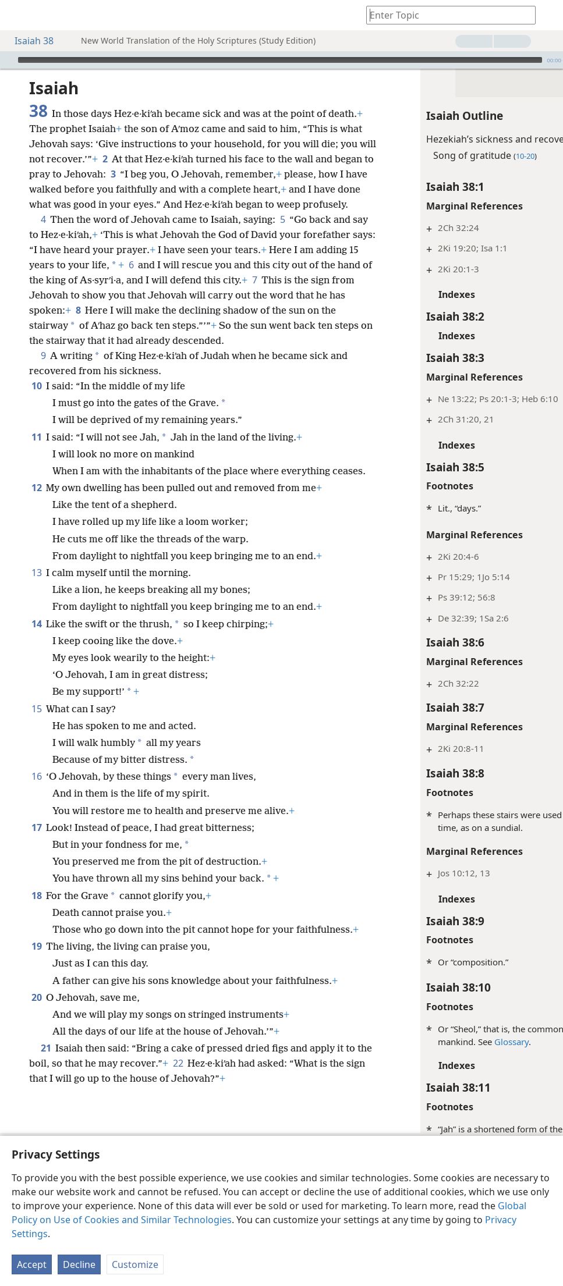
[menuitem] (17, 15)
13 (36, 648)
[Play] (7, 60)
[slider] (280, 60)
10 (36, 431)
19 (36, 1052)
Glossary (450, 1041)
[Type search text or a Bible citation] (445, 14)
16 (36, 867)
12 (36, 548)
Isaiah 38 (28, 40)
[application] (281, 60)
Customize (135, 1264)
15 (36, 799)
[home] (17, 15)
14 (36, 714)
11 (36, 482)
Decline (79, 1264)
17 (36, 918)
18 (36, 986)
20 (36, 1118)
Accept (32, 1264)
